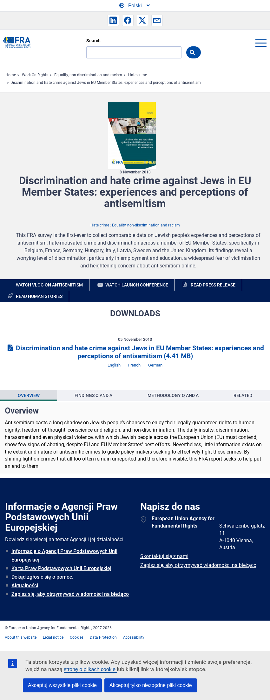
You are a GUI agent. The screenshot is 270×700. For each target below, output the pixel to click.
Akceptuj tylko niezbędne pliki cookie (150, 685)
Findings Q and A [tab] (93, 395)
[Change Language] (135, 5)
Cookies (76, 637)
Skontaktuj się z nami (164, 556)
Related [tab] (243, 395)
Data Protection (103, 637)
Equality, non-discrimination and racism (88, 75)
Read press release (213, 284)
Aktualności (24, 585)
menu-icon (260, 43)
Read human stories (39, 296)
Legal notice (53, 637)
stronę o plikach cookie (90, 669)
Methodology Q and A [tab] (173, 395)
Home (10, 75)
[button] (113, 20)
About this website (20, 637)
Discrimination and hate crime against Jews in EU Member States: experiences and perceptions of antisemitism (105, 82)
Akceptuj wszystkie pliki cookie (62, 685)
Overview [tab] (29, 395)
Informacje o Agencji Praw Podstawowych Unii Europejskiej (64, 555)
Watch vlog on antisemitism (49, 284)
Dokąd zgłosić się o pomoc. (42, 577)
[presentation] (28, 395)
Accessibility (133, 637)
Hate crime (137, 75)
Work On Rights (35, 75)
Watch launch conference (136, 284)
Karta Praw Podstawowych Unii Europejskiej (61, 568)
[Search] (133, 52)
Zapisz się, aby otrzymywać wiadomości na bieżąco (70, 594)
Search (93, 40)
